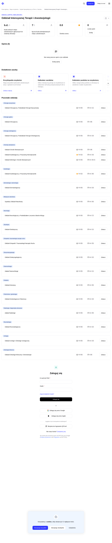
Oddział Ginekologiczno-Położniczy (15, 299)
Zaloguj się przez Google (56, 410)
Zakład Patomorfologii (11, 271)
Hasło (42, 386)
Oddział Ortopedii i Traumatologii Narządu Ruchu (20, 243)
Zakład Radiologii (10, 313)
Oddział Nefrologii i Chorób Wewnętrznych (18, 160)
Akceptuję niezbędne (57, 528)
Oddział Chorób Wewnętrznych (14, 149)
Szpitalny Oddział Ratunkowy (14, 201)
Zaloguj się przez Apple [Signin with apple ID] (56, 416)
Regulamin (57, 437)
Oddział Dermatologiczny (12, 187)
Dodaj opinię (56, 62)
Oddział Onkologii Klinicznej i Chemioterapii (18, 354)
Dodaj (91, 32)
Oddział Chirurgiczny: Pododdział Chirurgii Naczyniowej (22, 108)
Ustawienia (72, 528)
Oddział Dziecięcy (10, 285)
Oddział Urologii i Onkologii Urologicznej (17, 341)
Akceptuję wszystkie (40, 528)
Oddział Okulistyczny (11, 229)
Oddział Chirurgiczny (11, 122)
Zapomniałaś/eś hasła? (47, 394)
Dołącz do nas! (101, 3)
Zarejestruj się (61, 431)
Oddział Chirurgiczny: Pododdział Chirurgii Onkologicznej (22, 136)
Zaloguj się (90, 3)
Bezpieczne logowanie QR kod (56, 426)
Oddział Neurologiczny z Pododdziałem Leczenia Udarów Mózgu (24, 215)
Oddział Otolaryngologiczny (13, 257)
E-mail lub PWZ (45, 378)
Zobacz (103, 108)
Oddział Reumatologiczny (12, 327)
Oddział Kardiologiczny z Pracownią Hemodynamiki (20, 155)
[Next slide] (108, 83)
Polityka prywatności (45, 437)
